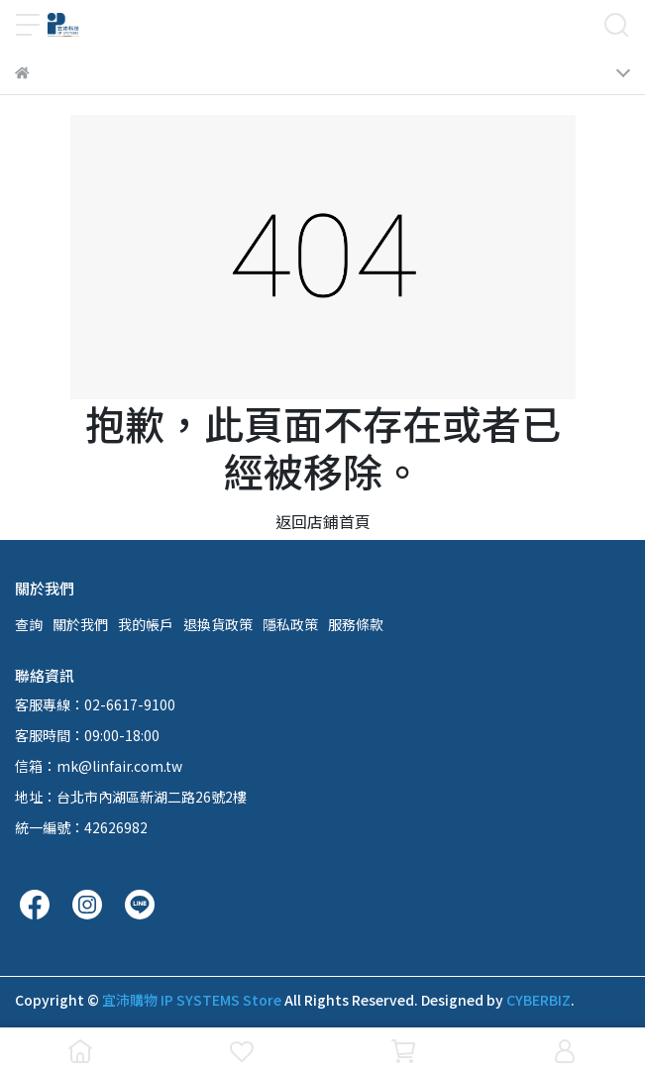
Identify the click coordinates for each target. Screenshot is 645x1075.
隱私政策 (290, 624)
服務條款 (355, 624)
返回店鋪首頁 (323, 521)
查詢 (29, 624)
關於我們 (80, 624)
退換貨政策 (218, 624)
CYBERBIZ (538, 1000)
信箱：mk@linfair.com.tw (98, 766)
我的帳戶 (145, 624)
